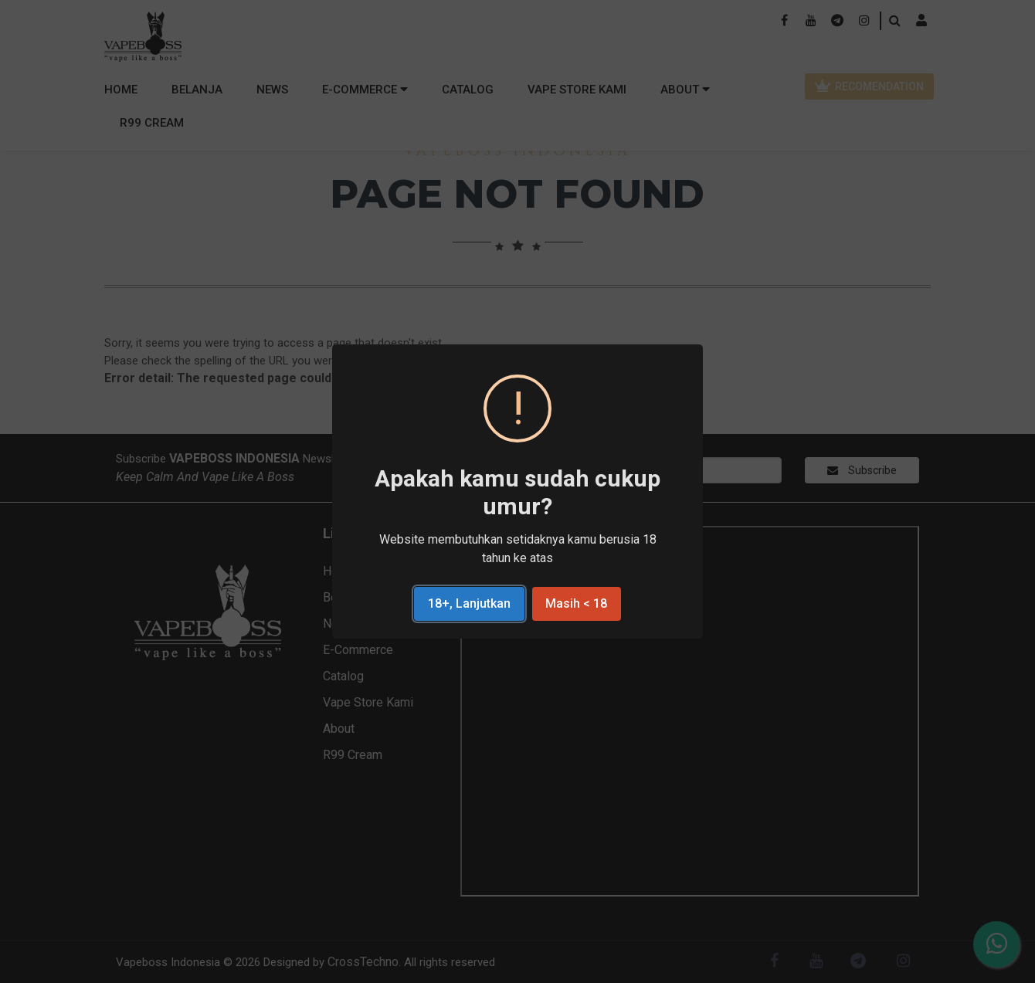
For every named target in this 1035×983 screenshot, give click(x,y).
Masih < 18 (576, 603)
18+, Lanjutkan (469, 603)
